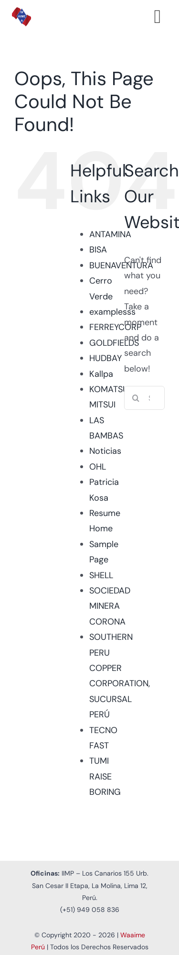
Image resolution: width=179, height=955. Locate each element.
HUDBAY (105, 358)
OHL (97, 466)
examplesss (112, 312)
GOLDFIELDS (114, 343)
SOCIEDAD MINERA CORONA (109, 606)
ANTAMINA (110, 234)
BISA (98, 249)
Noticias (105, 451)
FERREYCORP (115, 327)
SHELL (101, 575)
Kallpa (101, 374)
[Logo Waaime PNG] (21, 11)
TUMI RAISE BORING (105, 776)
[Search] (136, 398)
